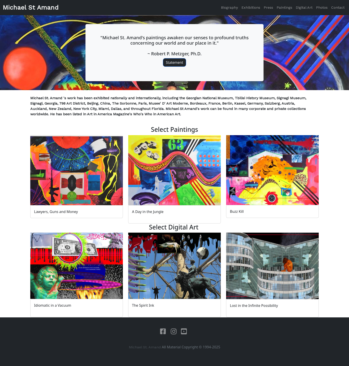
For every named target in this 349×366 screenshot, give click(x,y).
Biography (229, 7)
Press (268, 7)
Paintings (284, 7)
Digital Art (304, 7)
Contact (338, 7)
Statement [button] (174, 62)
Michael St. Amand (145, 347)
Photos (322, 7)
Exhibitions (250, 7)
